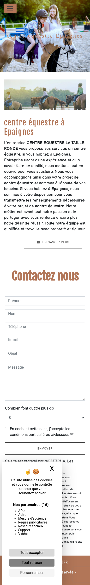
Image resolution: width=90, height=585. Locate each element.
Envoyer (45, 448)
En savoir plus (53, 242)
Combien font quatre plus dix (29, 408)
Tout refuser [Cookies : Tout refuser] (32, 562)
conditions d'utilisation (65, 467)
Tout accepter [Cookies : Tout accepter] (32, 552)
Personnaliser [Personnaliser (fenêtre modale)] (32, 572)
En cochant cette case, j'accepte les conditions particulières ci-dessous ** (41, 432)
